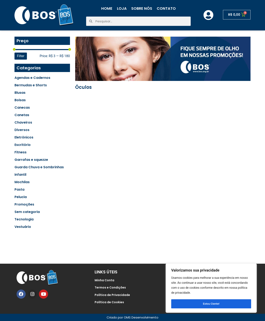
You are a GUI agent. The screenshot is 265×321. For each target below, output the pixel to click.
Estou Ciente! (211, 303)
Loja (122, 8)
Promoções (24, 204)
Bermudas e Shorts (30, 85)
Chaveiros (23, 122)
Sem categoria (27, 212)
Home (106, 8)
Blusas (19, 92)
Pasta (19, 189)
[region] (211, 288)
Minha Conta (104, 280)
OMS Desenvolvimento (141, 317)
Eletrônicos (23, 137)
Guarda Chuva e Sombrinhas (39, 167)
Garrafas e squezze (31, 159)
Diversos (21, 130)
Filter (20, 56)
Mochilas (22, 182)
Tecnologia (24, 219)
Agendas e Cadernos (32, 77)
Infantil (20, 174)
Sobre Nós (141, 8)
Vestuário (22, 226)
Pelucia (20, 197)
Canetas (21, 115)
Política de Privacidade (112, 295)
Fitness (20, 152)
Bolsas (20, 100)
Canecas (22, 107)
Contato (166, 8)
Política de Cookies (109, 302)
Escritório (22, 145)
